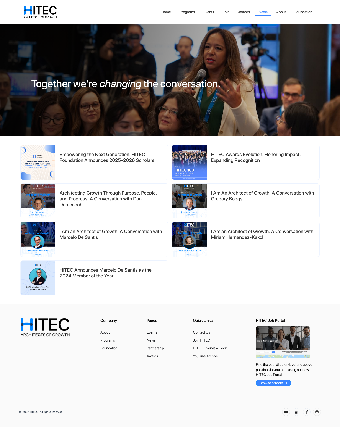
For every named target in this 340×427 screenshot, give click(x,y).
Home (166, 12)
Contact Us (201, 332)
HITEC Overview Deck (210, 348)
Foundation (303, 12)
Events (209, 12)
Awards (244, 12)
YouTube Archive (205, 356)
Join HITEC (201, 340)
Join (226, 12)
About (281, 12)
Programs (187, 12)
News (263, 12)
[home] (90, 12)
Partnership (155, 348)
